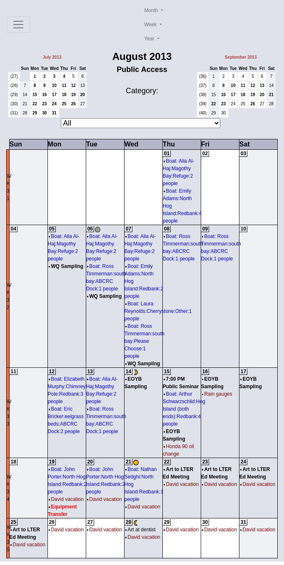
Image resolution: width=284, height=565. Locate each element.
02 (205, 153)
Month (151, 10)
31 (54, 113)
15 (34, 94)
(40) (203, 113)
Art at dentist (140, 530)
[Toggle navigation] (18, 24)
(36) (203, 76)
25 (64, 104)
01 (166, 153)
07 (128, 229)
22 (34, 104)
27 (82, 104)
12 (73, 85)
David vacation (66, 499)
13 (82, 85)
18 (64, 94)
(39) (203, 104)
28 (24, 113)
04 (13, 229)
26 (73, 104)
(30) (14, 104)
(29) (14, 94)
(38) (203, 94)
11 (64, 85)
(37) (203, 85)
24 (54, 104)
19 (73, 94)
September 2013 (241, 57)
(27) (14, 76)
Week (151, 24)
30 (44, 113)
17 (54, 94)
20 (82, 94)
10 (54, 85)
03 (243, 153)
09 (205, 229)
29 (34, 113)
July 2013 (51, 57)
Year (150, 39)
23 (44, 104)
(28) (14, 85)
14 (24, 94)
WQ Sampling (66, 266)
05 (52, 229)
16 (44, 94)
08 (166, 229)
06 (90, 229)
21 (24, 104)
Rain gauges (217, 394)
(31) (14, 113)
